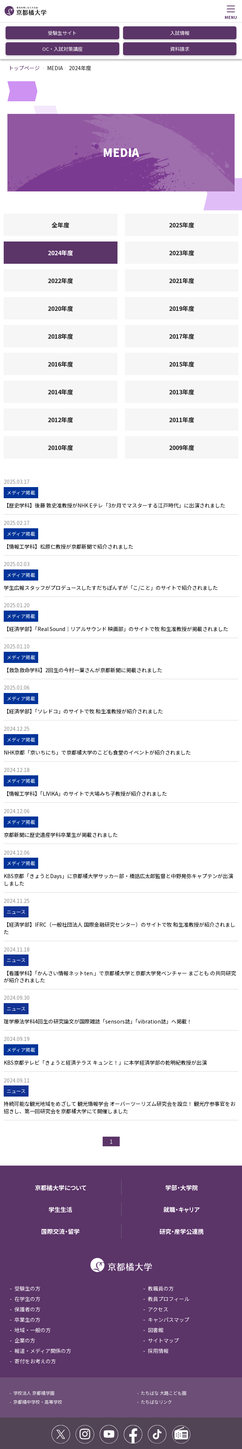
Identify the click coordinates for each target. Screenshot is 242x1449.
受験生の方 (27, 1251)
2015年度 (181, 326)
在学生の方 (27, 1261)
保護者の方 (27, 1272)
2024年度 (60, 215)
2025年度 (181, 187)
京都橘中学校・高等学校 (37, 1364)
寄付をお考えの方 (35, 1324)
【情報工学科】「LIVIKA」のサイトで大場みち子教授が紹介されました (85, 756)
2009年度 (181, 410)
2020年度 (60, 271)
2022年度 (60, 243)
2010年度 (60, 410)
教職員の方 (161, 1251)
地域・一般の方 (32, 1293)
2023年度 (181, 215)
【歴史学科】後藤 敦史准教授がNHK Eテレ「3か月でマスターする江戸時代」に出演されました (114, 468)
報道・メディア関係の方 (42, 1313)
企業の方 (24, 1303)
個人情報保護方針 (125, 1423)
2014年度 (60, 354)
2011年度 (181, 382)
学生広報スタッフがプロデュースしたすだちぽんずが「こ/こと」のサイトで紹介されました (111, 550)
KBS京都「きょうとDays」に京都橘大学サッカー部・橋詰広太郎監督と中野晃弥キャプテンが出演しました (118, 842)
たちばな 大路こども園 (163, 1356)
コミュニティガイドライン (73, 1423)
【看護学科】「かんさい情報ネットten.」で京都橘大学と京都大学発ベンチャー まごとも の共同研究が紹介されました (120, 940)
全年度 (60, 187)
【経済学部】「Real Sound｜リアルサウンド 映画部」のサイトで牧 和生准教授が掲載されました (116, 591)
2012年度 (60, 382)
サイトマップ (163, 1303)
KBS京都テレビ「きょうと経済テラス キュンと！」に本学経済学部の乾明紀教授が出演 (105, 1025)
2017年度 (181, 299)
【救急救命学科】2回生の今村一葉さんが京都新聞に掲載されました (83, 633)
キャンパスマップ (168, 1282)
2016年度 (60, 326)
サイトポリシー (25, 1423)
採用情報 (158, 1313)
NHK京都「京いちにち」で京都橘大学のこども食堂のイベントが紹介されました (97, 715)
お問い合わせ (162, 1423)
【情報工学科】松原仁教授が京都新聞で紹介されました (68, 509)
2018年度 (60, 299)
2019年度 (181, 271)
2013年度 (181, 354)
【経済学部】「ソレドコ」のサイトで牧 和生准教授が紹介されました (83, 674)
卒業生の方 (27, 1282)
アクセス (158, 1272)
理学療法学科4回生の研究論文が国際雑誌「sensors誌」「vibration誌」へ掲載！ (98, 984)
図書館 (155, 1293)
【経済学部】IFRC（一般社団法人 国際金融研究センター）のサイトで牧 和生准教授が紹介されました (119, 891)
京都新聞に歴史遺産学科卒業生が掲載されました (61, 797)
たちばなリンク (156, 1364)
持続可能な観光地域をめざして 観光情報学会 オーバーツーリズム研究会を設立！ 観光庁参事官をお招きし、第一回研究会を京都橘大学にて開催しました (119, 1070)
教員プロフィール (168, 1261)
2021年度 (181, 243)
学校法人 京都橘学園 (33, 1356)
